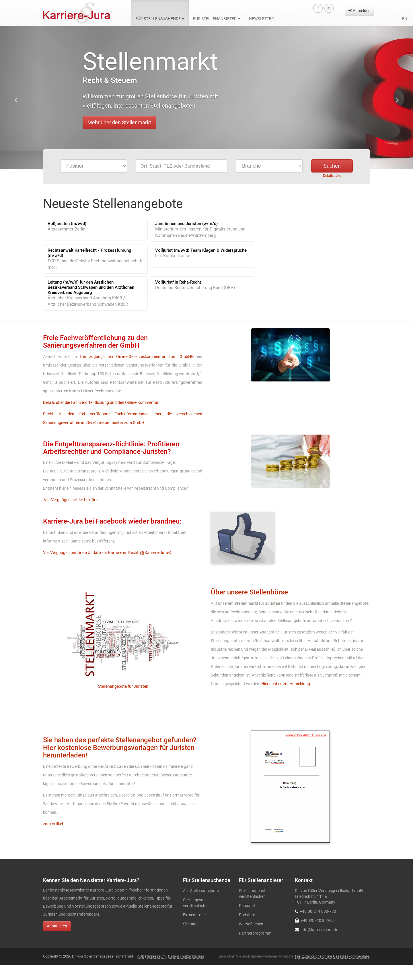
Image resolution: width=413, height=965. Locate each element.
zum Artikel (53, 823)
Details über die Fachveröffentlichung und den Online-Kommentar (101, 402)
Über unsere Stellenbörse (249, 592)
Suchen (332, 166)
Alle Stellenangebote (201, 890)
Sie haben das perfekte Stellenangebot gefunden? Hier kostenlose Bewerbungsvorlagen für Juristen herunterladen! (119, 747)
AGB (140, 956)
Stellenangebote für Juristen (122, 686)
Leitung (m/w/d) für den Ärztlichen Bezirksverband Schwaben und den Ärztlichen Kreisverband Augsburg (91, 287)
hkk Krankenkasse (172, 255)
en (404, 18)
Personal (247, 905)
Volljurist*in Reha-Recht (178, 282)
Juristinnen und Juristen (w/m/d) (186, 223)
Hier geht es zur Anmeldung (285, 683)
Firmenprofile (194, 914)
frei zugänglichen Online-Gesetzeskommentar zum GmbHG (137, 356)
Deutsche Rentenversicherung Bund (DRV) (195, 287)
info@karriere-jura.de (319, 929)
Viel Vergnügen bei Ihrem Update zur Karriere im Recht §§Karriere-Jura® (107, 552)
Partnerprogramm (255, 933)
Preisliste (247, 914)
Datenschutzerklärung (186, 956)
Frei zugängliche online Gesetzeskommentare (332, 956)
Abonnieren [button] (57, 926)
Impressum (156, 956)
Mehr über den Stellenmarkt (119, 122)
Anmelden (359, 10)
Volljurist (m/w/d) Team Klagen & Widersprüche (201, 250)
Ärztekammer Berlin (66, 229)
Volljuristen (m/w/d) (67, 223)
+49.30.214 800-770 (318, 911)
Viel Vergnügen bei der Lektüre (71, 499)
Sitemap (190, 924)
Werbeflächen (251, 924)
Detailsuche (332, 176)
